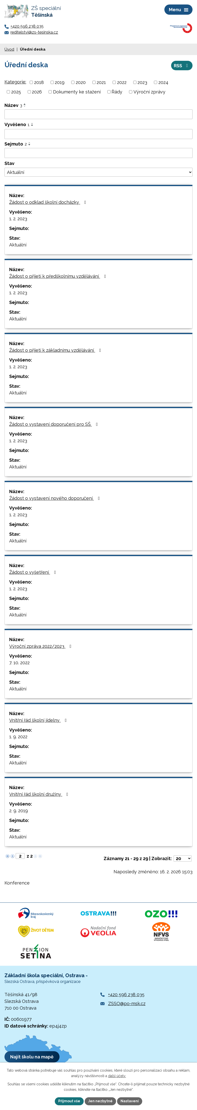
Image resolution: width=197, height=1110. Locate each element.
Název (13, 105)
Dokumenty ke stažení (77, 91)
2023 (142, 82)
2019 (60, 82)
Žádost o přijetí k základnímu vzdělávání (56, 350)
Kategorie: (15, 81)
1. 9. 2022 (18, 736)
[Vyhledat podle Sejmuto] (98, 153)
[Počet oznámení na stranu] (183, 858)
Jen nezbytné (100, 1101)
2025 (16, 91)
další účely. (117, 1076)
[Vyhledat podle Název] (98, 114)
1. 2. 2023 (18, 218)
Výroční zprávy (149, 91)
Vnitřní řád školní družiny (39, 794)
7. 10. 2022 (19, 662)
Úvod (9, 49)
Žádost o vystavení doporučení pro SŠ (54, 424)
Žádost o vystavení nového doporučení (55, 498)
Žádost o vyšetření (33, 572)
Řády (117, 91)
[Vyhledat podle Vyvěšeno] (98, 134)
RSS (182, 65)
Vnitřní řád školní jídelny (39, 720)
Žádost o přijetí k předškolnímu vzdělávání (58, 276)
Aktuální (17, 244)
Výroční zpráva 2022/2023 (41, 646)
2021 (101, 82)
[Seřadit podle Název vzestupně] (25, 104)
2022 (122, 82)
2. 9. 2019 (18, 810)
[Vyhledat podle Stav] (98, 172)
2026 (37, 91)
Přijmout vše (69, 1101)
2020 (81, 82)
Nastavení (130, 1101)
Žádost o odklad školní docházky (48, 202)
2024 (163, 82)
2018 (39, 82)
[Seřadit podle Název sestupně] (25, 106)
